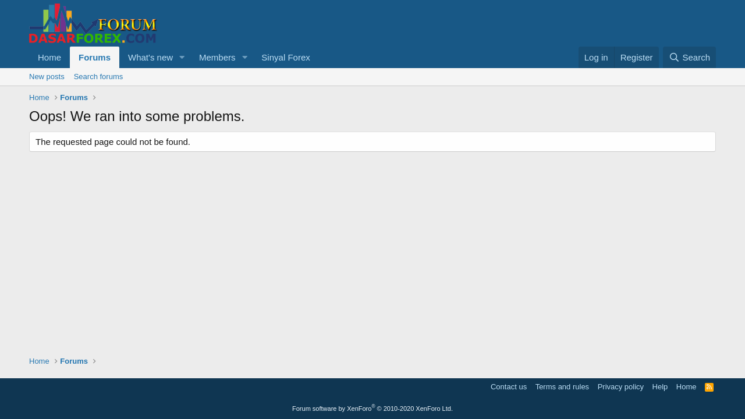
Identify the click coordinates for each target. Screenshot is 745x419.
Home (49, 57)
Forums (95, 57)
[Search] (689, 57)
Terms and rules (562, 386)
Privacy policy (621, 386)
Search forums (98, 76)
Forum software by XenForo (372, 408)
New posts (47, 76)
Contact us (509, 386)
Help (660, 386)
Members (217, 57)
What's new (150, 57)
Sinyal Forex (285, 57)
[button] (182, 57)
